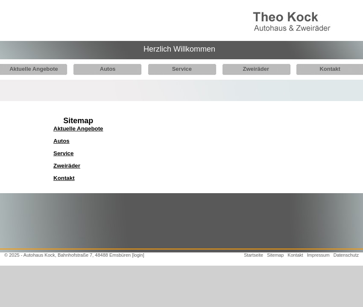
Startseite (253, 255)
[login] (138, 255)
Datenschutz (346, 255)
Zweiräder (249, 69)
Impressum (318, 255)
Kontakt (320, 69)
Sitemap (275, 255)
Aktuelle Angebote (33, 69)
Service (177, 69)
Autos (105, 69)
